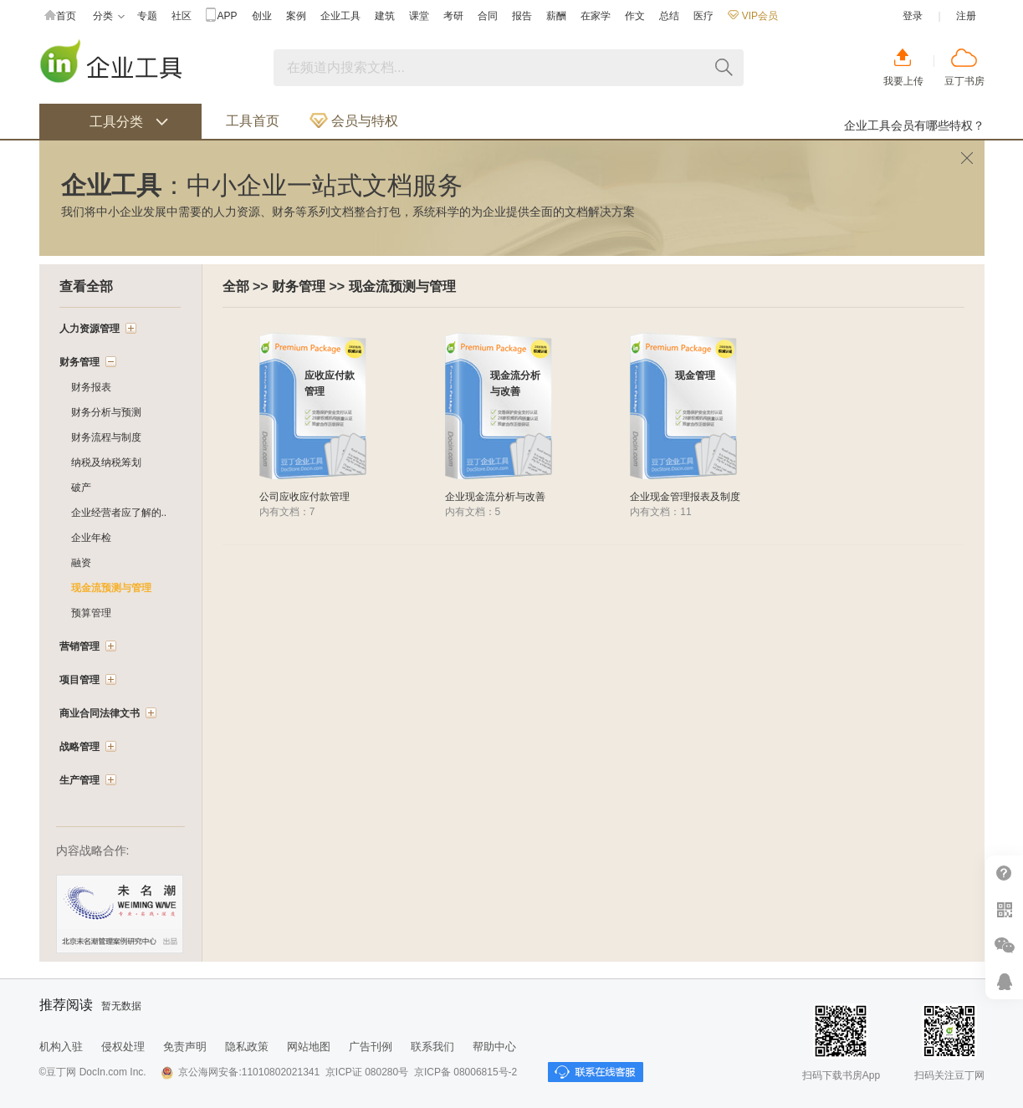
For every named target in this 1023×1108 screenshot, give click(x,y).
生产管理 (79, 780)
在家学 (596, 16)
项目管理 (79, 680)
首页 (60, 16)
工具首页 (252, 121)
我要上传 (903, 81)
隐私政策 (247, 1046)
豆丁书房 (964, 81)
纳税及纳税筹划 (106, 462)
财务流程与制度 (106, 437)
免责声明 (185, 1046)
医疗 (703, 16)
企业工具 (340, 16)
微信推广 (1004, 945)
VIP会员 (753, 16)
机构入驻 (61, 1046)
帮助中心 (1004, 873)
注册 (966, 16)
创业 (262, 16)
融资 (81, 563)
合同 (488, 16)
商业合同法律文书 (99, 713)
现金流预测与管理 (402, 286)
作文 (635, 16)
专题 (147, 16)
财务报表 (91, 387)
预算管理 (91, 613)
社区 (181, 16)
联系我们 (432, 1046)
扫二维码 (1004, 909)
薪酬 (556, 16)
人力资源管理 (89, 328)
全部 (236, 286)
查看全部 (86, 286)
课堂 (419, 16)
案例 (296, 16)
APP (222, 16)
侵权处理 (123, 1046)
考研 (453, 16)
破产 (81, 487)
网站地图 (308, 1046)
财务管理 (298, 286)
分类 (109, 16)
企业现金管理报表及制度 (685, 497)
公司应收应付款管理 (304, 497)
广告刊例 (370, 1046)
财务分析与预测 (106, 412)
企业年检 (91, 538)
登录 (913, 16)
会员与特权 (353, 121)
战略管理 (79, 747)
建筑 (385, 16)
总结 (669, 16)
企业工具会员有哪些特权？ (914, 125)
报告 (522, 16)
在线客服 (1004, 981)
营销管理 (79, 646)
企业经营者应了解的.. (119, 512)
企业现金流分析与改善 (495, 497)
